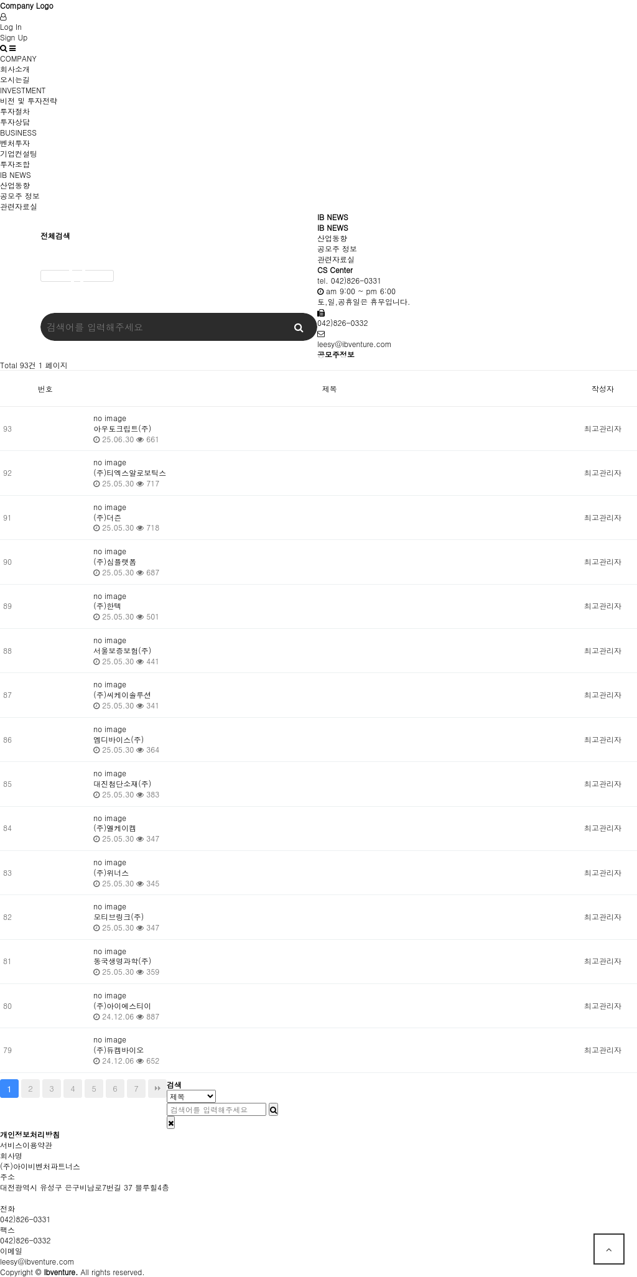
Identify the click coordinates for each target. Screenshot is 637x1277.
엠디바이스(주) (118, 739)
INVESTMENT (23, 90)
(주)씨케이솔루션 (122, 694)
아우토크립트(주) (122, 428)
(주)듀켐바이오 (118, 1049)
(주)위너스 (111, 872)
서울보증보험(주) (122, 650)
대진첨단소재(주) (122, 783)
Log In (11, 26)
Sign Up (13, 37)
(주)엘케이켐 (114, 827)
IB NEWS (15, 174)
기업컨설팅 (18, 153)
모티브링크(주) (118, 916)
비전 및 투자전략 (28, 100)
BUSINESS (18, 132)
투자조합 (15, 164)
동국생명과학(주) (122, 960)
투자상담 (15, 121)
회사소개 (15, 68)
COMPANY (18, 58)
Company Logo (26, 5)
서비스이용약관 (26, 1145)
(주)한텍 (107, 605)
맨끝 (157, 1088)
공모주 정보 (20, 195)
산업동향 (15, 185)
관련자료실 (18, 206)
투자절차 (15, 111)
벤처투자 (15, 142)
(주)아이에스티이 (122, 1005)
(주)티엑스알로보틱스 (129, 472)
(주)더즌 (107, 517)
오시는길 (15, 79)
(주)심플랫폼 (114, 561)
